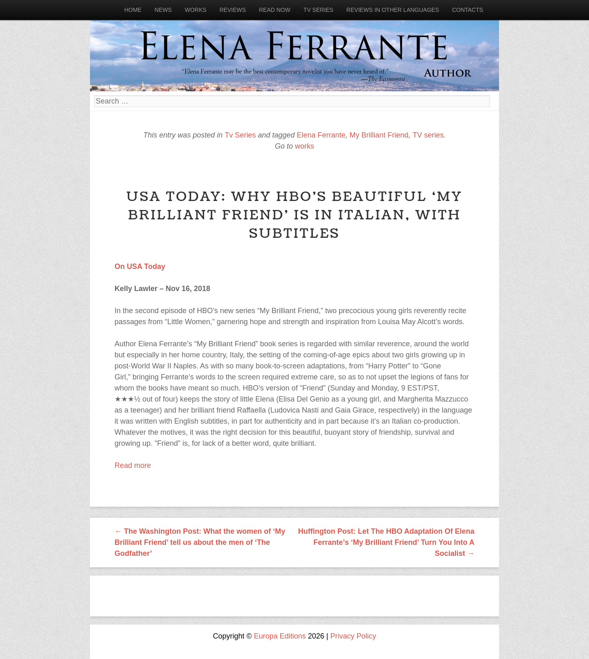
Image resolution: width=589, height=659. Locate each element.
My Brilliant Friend (379, 135)
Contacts (467, 10)
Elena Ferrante (321, 135)
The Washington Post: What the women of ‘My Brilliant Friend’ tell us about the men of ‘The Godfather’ (200, 542)
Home (133, 10)
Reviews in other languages (392, 10)
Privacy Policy (353, 636)
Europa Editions (280, 636)
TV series (428, 135)
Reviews (232, 10)
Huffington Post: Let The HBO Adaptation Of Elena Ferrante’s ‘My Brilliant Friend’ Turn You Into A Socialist (386, 542)
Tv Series (318, 10)
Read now (274, 10)
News (163, 10)
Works (196, 10)
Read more (133, 465)
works (304, 146)
